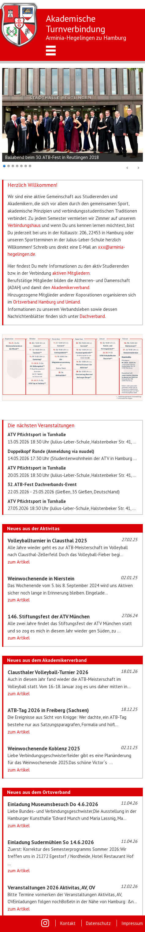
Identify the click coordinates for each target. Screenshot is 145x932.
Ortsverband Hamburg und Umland (46, 302)
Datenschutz (98, 923)
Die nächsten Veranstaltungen (41, 425)
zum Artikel (19, 562)
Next (138, 168)
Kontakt (68, 923)
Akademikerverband (70, 287)
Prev (127, 168)
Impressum (132, 923)
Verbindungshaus (24, 225)
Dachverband (92, 316)
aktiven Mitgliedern (71, 273)
